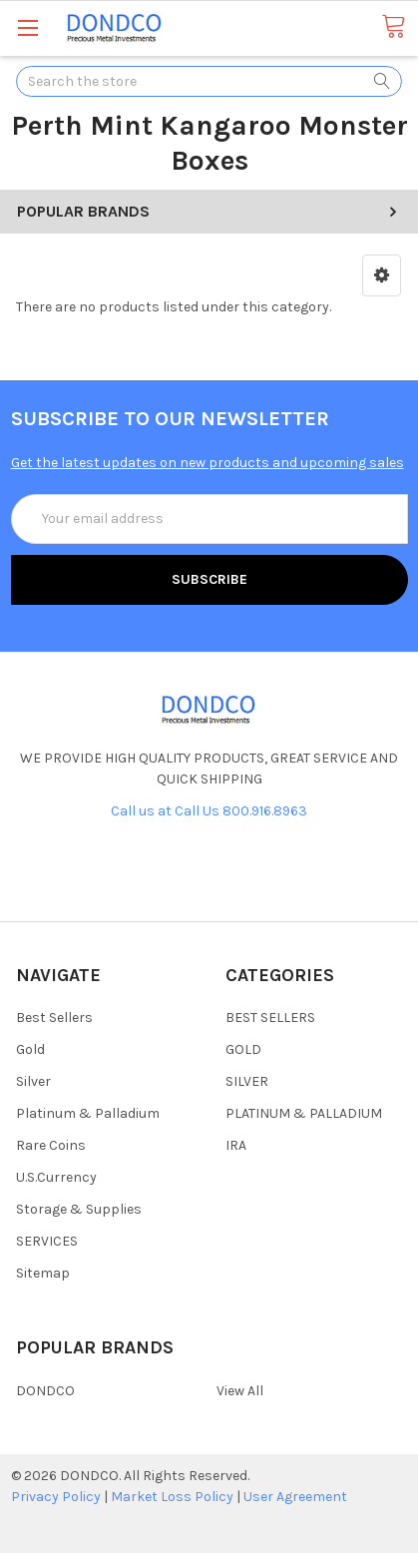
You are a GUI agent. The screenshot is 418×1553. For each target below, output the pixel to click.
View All (239, 1390)
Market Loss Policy (172, 1496)
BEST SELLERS (270, 1017)
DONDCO (45, 1390)
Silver (33, 1081)
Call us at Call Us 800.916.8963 (209, 810)
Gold (30, 1049)
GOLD (243, 1049)
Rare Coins (51, 1145)
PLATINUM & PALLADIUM (303, 1113)
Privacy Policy (56, 1496)
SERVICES (47, 1241)
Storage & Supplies (79, 1209)
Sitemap (43, 1273)
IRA (235, 1145)
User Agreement (295, 1496)
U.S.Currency (56, 1177)
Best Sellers (54, 1017)
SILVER (246, 1081)
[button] (381, 275)
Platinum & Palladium (88, 1113)
